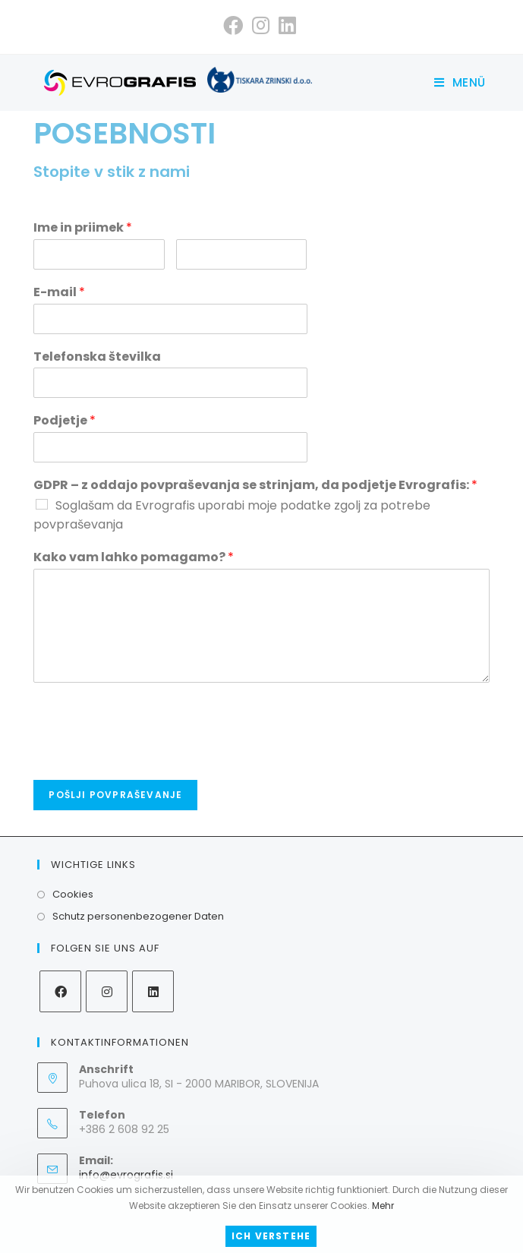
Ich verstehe (271, 1235)
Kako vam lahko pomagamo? (133, 558)
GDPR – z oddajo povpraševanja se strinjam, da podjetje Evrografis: (255, 486)
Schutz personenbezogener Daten (138, 916)
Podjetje (64, 421)
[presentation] (148, 755)
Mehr (383, 1205)
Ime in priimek (82, 228)
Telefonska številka (97, 357)
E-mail (59, 293)
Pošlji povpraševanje (115, 794)
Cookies (72, 894)
